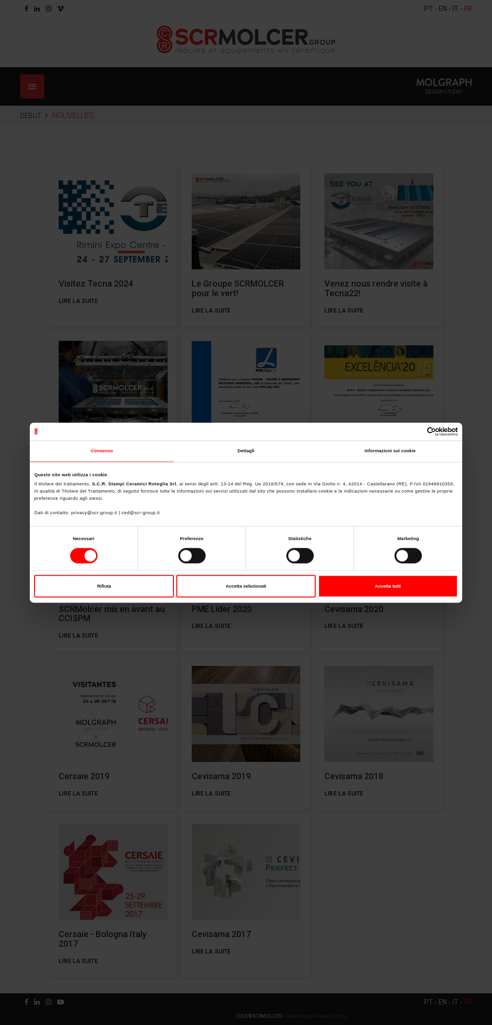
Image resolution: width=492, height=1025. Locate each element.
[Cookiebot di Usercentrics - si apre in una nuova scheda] (416, 431)
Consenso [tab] (102, 451)
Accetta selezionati (246, 586)
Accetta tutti (388, 586)
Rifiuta (104, 586)
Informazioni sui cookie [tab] (390, 451)
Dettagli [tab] (245, 451)
